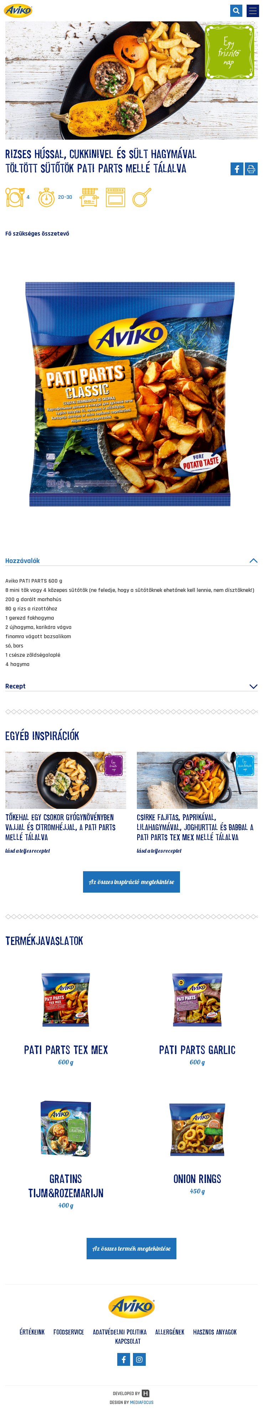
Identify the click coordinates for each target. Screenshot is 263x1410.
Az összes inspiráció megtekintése (131, 882)
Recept (131, 686)
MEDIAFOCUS (142, 1402)
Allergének (169, 1332)
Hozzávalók (131, 560)
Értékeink (32, 1332)
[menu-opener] (252, 10)
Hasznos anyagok (215, 1332)
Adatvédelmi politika (119, 1332)
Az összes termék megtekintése (131, 1248)
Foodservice (68, 1332)
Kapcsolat (128, 1341)
